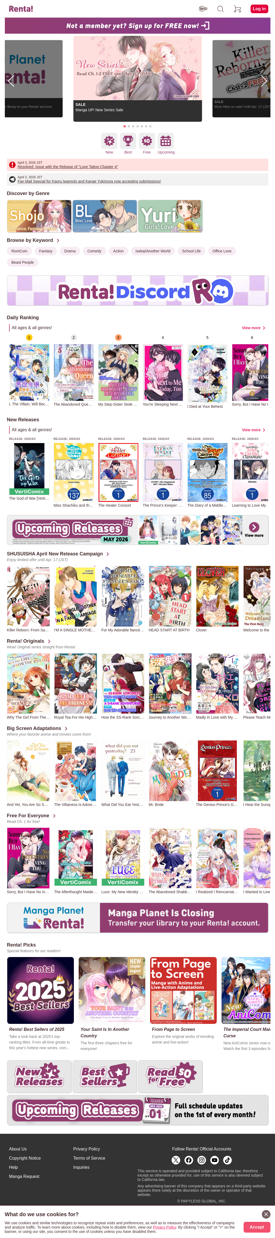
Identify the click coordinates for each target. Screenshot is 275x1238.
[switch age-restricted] (203, 9)
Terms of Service (89, 1158)
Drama (69, 251)
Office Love (222, 251)
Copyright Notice (25, 1158)
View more (251, 328)
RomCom (19, 251)
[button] (125, 126)
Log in (259, 8)
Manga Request (24, 1176)
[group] (29, 370)
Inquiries (81, 1167)
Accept (257, 1227)
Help (13, 1167)
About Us (18, 1149)
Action (118, 251)
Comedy (94, 251)
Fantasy (46, 251)
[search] (220, 9)
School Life (191, 251)
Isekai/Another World (153, 251)
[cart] (237, 9)
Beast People (23, 262)
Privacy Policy (86, 1149)
